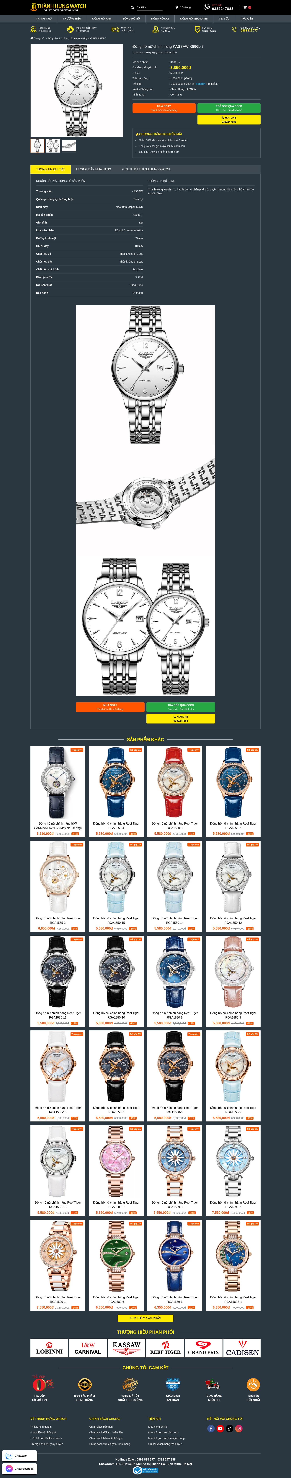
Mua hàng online (158, 1426)
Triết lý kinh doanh (41, 1426)
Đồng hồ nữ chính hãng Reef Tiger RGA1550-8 (233, 1015)
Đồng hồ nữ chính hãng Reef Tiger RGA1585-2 (58, 920)
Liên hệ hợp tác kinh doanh (46, 1438)
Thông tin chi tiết (50, 169)
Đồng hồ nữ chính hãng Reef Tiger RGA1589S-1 (233, 1299)
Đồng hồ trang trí (193, 18)
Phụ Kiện (247, 18)
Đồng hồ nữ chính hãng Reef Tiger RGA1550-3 (175, 826)
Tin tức (224, 18)
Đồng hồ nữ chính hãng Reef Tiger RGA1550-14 (175, 920)
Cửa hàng (183, 7)
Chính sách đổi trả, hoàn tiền (106, 1432)
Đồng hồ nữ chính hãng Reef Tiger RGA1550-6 (175, 1110)
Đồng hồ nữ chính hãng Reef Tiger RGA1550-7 (116, 1110)
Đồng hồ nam (102, 18)
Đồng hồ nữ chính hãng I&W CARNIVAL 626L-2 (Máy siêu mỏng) (58, 826)
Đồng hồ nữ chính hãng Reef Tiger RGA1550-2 (233, 826)
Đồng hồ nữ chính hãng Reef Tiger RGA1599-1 (58, 1299)
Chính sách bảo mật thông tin (106, 1438)
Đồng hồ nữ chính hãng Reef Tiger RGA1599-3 (175, 1205)
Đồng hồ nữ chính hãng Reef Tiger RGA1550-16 (58, 1110)
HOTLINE (229, 120)
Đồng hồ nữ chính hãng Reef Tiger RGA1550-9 (175, 1015)
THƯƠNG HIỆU (72, 18)
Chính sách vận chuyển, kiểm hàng (109, 1444)
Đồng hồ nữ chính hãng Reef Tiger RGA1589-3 (175, 1299)
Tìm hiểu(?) (212, 83)
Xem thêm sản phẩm (145, 1318)
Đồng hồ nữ (131, 18)
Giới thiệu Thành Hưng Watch (146, 169)
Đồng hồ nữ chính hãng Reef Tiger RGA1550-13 (58, 1205)
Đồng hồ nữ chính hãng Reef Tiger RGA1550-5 (233, 1110)
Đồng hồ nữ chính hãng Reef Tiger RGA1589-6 (116, 1299)
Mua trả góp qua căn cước (163, 1432)
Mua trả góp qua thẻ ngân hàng (166, 1438)
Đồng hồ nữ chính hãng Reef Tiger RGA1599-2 (233, 1205)
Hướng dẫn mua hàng (93, 169)
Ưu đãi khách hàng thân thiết (165, 1444)
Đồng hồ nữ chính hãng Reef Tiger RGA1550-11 (58, 1015)
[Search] (132, 7)
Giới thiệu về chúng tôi (43, 1432)
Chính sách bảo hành (101, 1426)
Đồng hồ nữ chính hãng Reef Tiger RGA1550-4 (116, 826)
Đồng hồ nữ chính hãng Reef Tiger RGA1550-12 (233, 920)
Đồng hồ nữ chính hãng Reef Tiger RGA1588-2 (116, 1205)
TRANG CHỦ (44, 18)
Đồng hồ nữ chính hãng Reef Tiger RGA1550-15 (116, 920)
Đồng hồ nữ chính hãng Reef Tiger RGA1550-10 (116, 1015)
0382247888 (222, 9)
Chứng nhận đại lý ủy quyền (46, 1444)
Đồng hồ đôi (160, 18)
